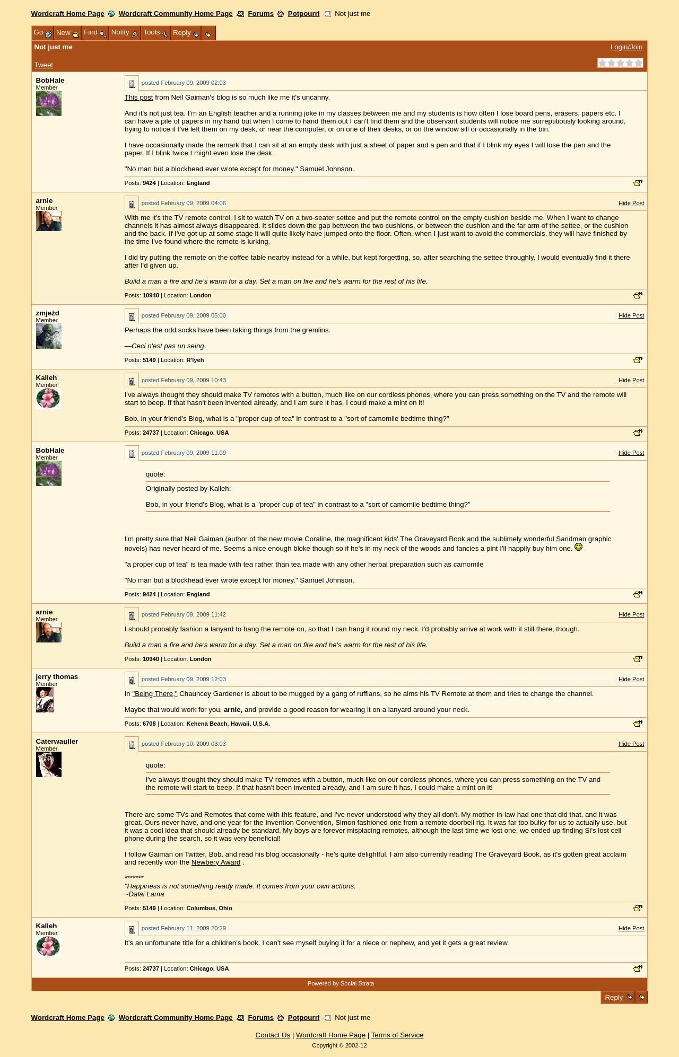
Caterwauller (57, 741)
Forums (261, 13)
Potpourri (304, 13)
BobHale (50, 80)
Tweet (43, 65)
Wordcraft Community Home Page (176, 13)
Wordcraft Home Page (68, 13)
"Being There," (154, 694)
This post (139, 97)
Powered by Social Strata (341, 983)
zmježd (47, 313)
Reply (614, 997)
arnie (44, 201)
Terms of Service (397, 1035)
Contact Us (273, 1035)
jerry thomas (57, 677)
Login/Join (626, 47)
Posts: (140, 183)
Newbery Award (216, 862)
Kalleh (46, 378)
